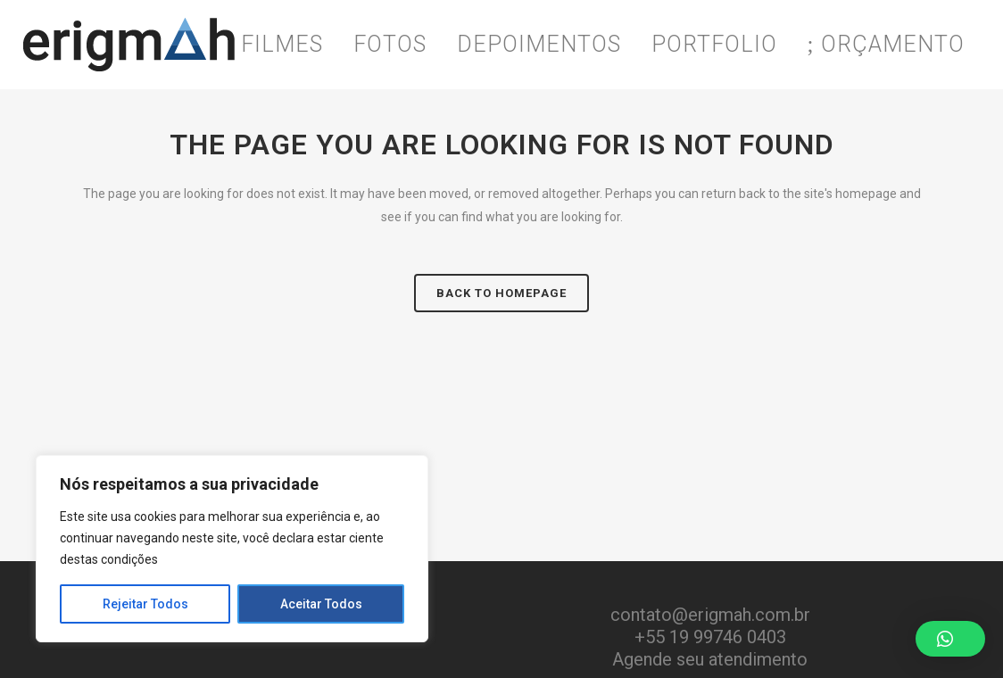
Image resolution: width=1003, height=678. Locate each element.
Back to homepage (501, 293)
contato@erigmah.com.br (710, 614)
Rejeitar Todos (145, 604)
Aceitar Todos (321, 604)
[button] (950, 639)
